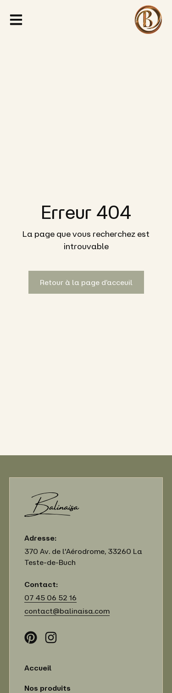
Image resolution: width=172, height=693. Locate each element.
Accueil (37, 668)
